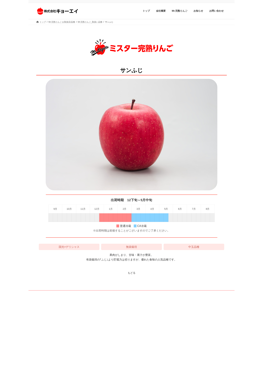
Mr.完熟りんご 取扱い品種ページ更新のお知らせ (193, 310)
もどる (131, 272)
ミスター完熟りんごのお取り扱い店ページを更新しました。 (197, 344)
